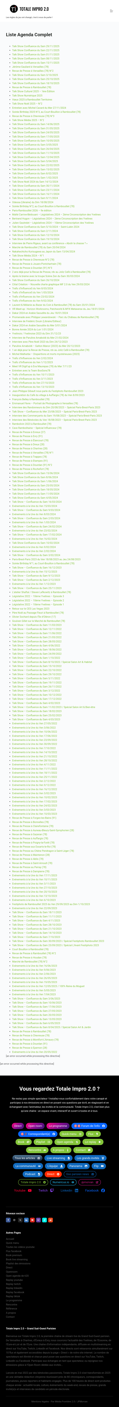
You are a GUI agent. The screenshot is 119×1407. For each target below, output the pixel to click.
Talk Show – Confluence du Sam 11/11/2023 (37, 916)
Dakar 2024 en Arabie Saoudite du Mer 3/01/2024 (39, 325)
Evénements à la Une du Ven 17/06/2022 (34, 735)
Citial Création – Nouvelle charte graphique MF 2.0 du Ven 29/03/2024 (50, 284)
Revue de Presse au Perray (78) (29, 867)
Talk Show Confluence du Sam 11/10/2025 (35, 152)
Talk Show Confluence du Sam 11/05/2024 (35, 493)
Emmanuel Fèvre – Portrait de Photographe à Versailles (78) (45, 403)
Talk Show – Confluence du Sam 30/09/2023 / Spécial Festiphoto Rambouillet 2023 (58, 941)
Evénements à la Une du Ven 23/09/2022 (34, 739)
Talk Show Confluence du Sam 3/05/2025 (35, 144)
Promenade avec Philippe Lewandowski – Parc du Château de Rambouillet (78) (55, 317)
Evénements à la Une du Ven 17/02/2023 (34, 801)
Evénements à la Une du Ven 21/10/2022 (34, 756)
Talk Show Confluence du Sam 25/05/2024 (35, 485)
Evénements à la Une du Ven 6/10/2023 (34, 900)
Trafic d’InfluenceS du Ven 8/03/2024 (32, 288)
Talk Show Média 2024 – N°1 (28, 255)
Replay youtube (14, 1280)
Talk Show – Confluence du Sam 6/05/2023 (36, 1023)
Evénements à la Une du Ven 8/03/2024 (34, 514)
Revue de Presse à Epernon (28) (29, 1047)
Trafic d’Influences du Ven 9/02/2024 (32, 300)
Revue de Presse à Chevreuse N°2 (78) (33, 259)
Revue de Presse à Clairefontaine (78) (32, 826)
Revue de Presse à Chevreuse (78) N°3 (33, 116)
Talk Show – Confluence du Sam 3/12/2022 (36, 690)
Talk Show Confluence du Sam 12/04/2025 (35, 157)
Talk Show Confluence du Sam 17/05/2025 (35, 136)
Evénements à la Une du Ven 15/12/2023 (34, 571)
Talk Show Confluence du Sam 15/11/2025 (35, 62)
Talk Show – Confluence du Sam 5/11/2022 (36, 678)
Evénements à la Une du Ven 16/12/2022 (34, 789)
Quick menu (12, 1243)
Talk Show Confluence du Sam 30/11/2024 (35, 185)
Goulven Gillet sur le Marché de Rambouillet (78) (38, 621)
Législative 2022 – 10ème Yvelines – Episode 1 (38, 604)
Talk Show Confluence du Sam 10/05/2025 (35, 140)
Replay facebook (15, 1292)
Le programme (14, 1300)
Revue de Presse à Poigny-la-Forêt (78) (33, 842)
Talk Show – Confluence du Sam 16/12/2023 (37, 567)
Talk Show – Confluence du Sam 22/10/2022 (37, 670)
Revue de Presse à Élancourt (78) (30, 440)
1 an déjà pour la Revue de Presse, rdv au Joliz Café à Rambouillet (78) (50, 350)
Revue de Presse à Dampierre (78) (30, 871)
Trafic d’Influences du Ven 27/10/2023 (33, 382)
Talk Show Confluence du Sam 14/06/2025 (35, 124)
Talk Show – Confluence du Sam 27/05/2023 (37, 1010)
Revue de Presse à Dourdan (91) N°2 (32, 465)
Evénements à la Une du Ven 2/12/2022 (34, 781)
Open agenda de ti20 (17, 1275)
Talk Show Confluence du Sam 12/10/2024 (35, 235)
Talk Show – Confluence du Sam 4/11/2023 (36, 920)
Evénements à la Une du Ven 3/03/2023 (34, 809)
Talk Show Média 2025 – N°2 (28, 120)
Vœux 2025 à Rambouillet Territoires (32, 99)
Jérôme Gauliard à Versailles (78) (30, 66)
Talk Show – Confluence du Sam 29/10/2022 (37, 674)
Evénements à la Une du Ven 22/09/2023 (34, 908)
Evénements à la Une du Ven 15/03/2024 (34, 506)
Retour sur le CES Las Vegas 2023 (30, 608)
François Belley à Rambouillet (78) (31, 399)
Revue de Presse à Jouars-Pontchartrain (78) (36, 263)
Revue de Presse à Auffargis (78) (30, 838)
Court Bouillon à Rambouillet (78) (30, 949)
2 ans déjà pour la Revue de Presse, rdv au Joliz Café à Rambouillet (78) (51, 271)
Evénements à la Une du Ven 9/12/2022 (34, 785)
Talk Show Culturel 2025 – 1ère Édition (33, 91)
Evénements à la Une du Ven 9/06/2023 (34, 969)
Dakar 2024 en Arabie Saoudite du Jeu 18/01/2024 (40, 313)
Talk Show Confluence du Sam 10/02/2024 (35, 542)
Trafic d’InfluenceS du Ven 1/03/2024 (32, 292)
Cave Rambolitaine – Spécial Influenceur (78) (37, 427)
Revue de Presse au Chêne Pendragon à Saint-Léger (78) (43, 850)
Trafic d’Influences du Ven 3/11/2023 (32, 378)
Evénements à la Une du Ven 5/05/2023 (34, 990)
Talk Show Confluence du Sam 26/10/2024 (35, 280)
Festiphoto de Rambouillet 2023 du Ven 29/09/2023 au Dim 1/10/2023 (51, 904)
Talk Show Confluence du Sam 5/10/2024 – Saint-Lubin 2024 (45, 226)
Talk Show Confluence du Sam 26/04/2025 (35, 148)
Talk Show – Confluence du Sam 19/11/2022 (37, 682)
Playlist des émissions (18, 1263)
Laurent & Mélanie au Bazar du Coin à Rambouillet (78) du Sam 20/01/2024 (53, 304)
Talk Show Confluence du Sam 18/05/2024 (35, 489)
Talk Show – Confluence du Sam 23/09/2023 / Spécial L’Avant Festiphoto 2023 (55, 945)
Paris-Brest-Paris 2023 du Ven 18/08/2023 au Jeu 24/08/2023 (46, 559)
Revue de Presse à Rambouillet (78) (31, 87)
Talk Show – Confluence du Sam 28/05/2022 (37, 641)
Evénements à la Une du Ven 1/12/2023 (34, 583)
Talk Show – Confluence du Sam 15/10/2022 (37, 666)
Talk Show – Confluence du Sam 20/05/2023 (37, 1014)
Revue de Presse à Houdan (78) (29, 957)
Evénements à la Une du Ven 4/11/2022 (34, 764)
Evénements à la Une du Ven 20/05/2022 (34, 1052)
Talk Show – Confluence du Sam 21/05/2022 (37, 637)
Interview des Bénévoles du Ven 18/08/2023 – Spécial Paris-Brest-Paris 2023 (54, 419)
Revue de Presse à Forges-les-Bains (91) (34, 817)
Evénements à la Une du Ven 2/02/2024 (34, 551)
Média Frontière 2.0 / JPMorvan (71, 1401)
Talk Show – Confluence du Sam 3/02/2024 (36, 555)
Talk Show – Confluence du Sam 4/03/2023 (36, 719)
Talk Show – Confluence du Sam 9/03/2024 (36, 510)
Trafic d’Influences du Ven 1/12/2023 (32, 362)
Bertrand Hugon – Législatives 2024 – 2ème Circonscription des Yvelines (52, 218)
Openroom (12, 1271)
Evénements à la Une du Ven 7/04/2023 (34, 994)
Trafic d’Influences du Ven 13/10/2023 (33, 386)
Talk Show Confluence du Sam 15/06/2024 (35, 473)
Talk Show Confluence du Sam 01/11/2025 (35, 54)
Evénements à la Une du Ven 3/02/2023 (34, 793)
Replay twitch (13, 1284)
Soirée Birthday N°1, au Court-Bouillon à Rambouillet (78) (43, 563)
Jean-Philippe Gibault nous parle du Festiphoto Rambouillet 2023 (47, 391)
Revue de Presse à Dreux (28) (28, 444)
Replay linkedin (14, 1288)
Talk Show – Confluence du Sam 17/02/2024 (37, 534)
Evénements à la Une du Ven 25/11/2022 (34, 777)
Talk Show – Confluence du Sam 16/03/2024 (37, 501)
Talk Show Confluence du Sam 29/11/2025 (35, 46)
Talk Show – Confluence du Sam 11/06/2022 (37, 633)
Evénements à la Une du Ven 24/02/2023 (34, 805)
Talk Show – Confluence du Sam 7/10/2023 (36, 937)
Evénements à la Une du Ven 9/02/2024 (34, 547)
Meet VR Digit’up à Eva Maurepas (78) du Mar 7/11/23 (42, 366)
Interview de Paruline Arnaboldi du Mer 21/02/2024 (40, 337)
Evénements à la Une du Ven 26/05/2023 (34, 978)
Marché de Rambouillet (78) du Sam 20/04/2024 (38, 247)
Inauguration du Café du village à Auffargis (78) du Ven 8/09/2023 (48, 395)
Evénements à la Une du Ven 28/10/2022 (34, 760)
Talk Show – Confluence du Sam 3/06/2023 (36, 998)
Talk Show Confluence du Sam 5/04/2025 (35, 161)
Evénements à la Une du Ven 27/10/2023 (34, 887)
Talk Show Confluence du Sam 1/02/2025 (35, 177)
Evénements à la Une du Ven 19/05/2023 (34, 982)
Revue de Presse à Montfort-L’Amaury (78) (35, 1039)
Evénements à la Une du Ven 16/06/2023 (34, 965)
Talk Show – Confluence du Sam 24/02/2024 (37, 526)
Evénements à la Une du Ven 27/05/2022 (34, 723)
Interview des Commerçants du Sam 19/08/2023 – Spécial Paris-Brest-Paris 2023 (57, 415)
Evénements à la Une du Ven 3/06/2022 (34, 727)
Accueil (10, 1238)
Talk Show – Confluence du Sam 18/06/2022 (37, 649)
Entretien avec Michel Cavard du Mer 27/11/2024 (39, 107)
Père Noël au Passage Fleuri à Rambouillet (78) (38, 612)
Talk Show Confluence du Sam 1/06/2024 (35, 481)
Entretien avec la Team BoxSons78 (31, 370)
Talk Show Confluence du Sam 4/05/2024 (35, 497)
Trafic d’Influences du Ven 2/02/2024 (32, 358)
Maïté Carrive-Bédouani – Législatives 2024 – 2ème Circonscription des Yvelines (56, 214)
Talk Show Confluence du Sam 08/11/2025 (35, 58)
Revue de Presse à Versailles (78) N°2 (32, 70)
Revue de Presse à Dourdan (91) (29, 1043)
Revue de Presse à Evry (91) (27, 436)
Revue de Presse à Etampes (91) (30, 460)
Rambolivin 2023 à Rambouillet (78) (31, 423)
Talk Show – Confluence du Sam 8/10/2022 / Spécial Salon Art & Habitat (52, 662)
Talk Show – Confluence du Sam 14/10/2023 (37, 932)
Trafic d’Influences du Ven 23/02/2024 (33, 296)
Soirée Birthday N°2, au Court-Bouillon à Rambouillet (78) (43, 206)
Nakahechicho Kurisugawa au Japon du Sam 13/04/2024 (43, 251)
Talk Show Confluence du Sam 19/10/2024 (35, 239)
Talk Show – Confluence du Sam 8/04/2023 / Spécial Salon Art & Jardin (51, 1027)
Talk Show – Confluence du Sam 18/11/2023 (37, 912)
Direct (9, 1267)
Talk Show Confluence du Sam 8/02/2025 (35, 173)
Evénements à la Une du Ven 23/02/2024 (34, 530)
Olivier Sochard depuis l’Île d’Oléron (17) (34, 616)
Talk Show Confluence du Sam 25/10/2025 (35, 79)
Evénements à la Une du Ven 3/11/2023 (34, 883)
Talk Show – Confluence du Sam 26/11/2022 (37, 686)
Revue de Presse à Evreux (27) (28, 432)
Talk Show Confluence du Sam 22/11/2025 (35, 50)
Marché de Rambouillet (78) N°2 (29, 961)
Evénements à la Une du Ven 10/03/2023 (34, 813)
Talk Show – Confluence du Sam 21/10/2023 (37, 928)
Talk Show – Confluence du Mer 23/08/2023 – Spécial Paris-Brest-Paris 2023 (54, 411)
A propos (11, 1312)
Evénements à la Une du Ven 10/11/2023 (34, 879)
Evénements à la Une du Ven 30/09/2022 (34, 744)
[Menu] (111, 10)
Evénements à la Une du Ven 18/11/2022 (34, 772)
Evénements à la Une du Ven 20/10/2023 (34, 891)
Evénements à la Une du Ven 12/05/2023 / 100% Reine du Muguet (48, 986)
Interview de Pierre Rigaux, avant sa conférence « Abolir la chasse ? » (49, 243)
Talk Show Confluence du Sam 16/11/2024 (35, 194)
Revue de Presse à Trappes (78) (29, 456)
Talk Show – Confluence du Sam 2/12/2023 (36, 579)
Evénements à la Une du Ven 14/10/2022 (34, 752)
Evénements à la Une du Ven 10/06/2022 (34, 731)
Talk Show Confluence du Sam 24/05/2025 (35, 132)
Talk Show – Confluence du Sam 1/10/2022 (36, 657)
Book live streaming (17, 1259)
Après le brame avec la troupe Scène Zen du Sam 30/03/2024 (46, 276)
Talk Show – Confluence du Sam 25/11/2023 (37, 588)
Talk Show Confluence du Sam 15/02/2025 (35, 169)
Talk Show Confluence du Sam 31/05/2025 (35, 128)
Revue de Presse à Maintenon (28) (31, 854)
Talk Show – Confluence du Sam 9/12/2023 (36, 575)
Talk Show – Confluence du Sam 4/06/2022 (36, 645)
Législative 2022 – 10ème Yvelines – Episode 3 (38, 596)
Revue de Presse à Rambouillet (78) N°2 (34, 953)
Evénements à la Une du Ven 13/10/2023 (34, 896)
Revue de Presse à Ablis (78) (28, 858)
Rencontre (11, 1304)
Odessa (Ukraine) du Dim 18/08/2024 (32, 202)
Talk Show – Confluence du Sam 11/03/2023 (37, 625)
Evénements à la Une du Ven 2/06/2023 (34, 973)
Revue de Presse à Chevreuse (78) (31, 1035)
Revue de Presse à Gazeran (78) (29, 834)
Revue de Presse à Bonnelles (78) (30, 822)
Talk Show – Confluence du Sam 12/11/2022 (37, 629)
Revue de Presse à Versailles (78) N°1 (32, 452)
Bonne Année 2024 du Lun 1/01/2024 (32, 329)
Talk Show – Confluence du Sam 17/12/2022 (37, 698)
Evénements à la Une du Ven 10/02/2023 (34, 797)
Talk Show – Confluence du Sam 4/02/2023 (36, 703)
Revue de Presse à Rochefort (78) (30, 469)
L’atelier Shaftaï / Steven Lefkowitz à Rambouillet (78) (41, 592)
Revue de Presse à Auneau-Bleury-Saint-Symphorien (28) (43, 830)
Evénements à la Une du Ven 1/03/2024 (34, 522)
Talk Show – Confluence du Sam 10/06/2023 (37, 1002)
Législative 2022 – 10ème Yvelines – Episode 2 (38, 600)
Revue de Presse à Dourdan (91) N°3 (32, 267)
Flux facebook (13, 1251)
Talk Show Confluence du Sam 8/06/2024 (35, 477)
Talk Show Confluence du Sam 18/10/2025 (35, 83)
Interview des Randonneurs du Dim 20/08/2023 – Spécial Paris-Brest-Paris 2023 (56, 407)
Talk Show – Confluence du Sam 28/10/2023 (37, 924)
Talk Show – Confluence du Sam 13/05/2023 (37, 1019)
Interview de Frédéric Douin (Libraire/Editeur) (36, 321)
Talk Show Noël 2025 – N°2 (27, 103)
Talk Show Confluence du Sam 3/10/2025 (35, 75)
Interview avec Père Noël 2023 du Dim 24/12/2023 (40, 341)
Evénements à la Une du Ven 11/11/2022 (34, 768)
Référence (11, 1308)
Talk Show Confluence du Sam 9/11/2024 (35, 198)
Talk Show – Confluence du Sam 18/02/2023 (37, 711)
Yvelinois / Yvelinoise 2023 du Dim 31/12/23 (36, 333)
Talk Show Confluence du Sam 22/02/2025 (35, 165)
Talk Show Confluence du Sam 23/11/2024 (35, 190)
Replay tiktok (13, 1296)
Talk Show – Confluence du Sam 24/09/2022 (37, 653)
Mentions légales (40, 1401)
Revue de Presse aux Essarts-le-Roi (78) (34, 846)
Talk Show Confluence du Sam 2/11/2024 (35, 231)
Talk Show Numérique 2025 (27, 95)
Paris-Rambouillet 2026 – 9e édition (31, 210)
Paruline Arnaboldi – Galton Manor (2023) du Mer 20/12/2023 (46, 346)
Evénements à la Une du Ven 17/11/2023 (34, 875)
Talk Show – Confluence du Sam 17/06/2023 (37, 1006)
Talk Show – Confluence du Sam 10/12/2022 (37, 694)
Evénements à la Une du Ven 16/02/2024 (34, 538)
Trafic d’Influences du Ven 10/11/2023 (33, 374)
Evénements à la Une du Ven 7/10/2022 (34, 748)
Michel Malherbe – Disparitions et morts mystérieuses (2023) (46, 354)
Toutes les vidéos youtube (20, 1247)
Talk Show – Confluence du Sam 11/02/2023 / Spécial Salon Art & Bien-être (53, 707)
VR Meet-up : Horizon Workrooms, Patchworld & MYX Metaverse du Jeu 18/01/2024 (58, 308)
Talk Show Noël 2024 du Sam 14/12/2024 (35, 181)
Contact (10, 1316)
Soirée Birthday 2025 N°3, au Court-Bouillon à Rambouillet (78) (46, 111)
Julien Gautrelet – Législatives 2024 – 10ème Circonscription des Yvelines (53, 222)
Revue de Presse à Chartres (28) (29, 448)
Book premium (14, 1255)
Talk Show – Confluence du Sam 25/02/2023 (37, 715)
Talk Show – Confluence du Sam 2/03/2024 (36, 518)
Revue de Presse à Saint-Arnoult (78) (32, 863)
